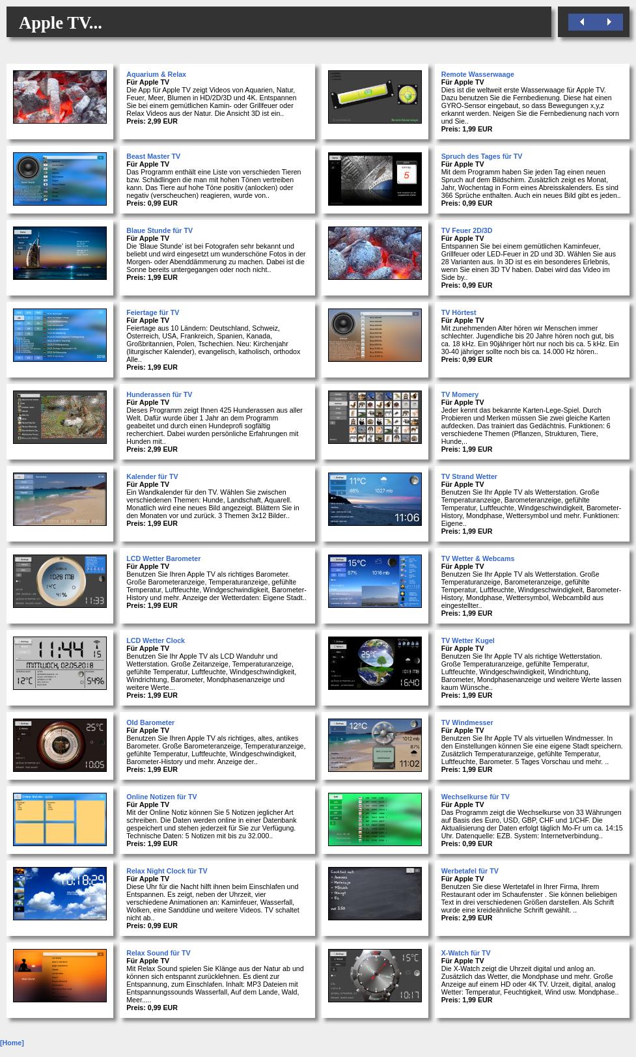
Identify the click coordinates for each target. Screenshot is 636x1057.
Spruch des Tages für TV (482, 156)
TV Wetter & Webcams (478, 558)
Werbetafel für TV (470, 871)
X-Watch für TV (466, 953)
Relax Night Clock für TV (166, 871)
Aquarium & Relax (156, 74)
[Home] (12, 1043)
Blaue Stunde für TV (159, 230)
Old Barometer (150, 722)
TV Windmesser (467, 722)
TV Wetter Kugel (468, 640)
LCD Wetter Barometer (163, 558)
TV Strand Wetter (469, 476)
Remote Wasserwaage (477, 74)
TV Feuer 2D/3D (467, 230)
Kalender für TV (152, 476)
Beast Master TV (153, 156)
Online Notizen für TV (161, 797)
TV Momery (459, 394)
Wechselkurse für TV (475, 797)
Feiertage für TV (152, 312)
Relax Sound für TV (158, 953)
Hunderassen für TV (159, 394)
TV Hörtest (459, 312)
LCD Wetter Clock (155, 640)
